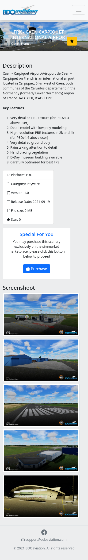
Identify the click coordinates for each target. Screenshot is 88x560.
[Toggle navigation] (78, 10)
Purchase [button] (36, 268)
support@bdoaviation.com (43, 539)
